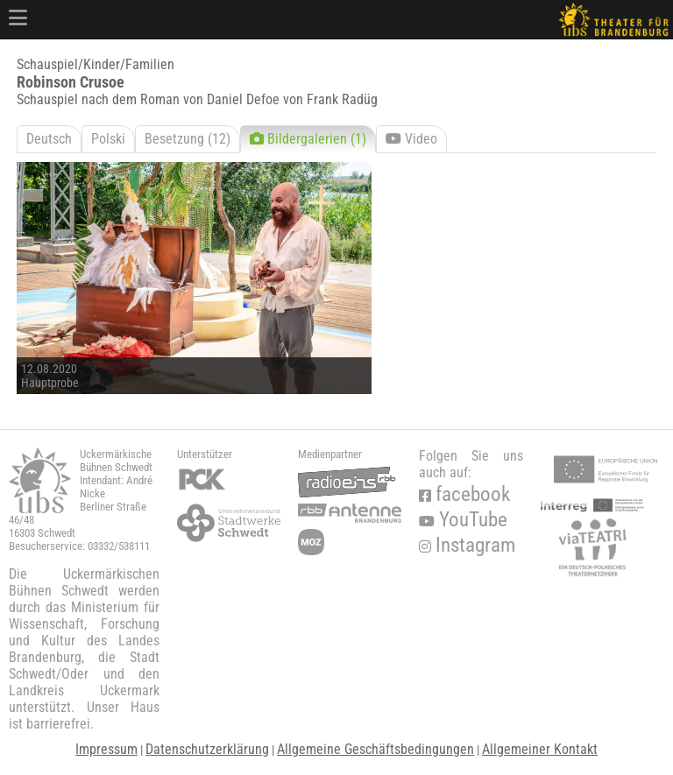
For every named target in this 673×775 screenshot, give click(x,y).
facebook (464, 494)
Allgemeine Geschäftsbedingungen (375, 749)
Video (411, 138)
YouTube (463, 520)
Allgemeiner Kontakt (540, 749)
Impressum (106, 749)
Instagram (467, 545)
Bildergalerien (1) (308, 138)
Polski (108, 138)
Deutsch (49, 138)
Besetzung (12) (187, 138)
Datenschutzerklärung (207, 749)
